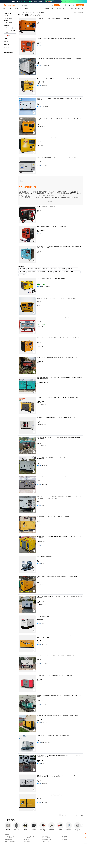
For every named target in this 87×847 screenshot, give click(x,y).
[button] (52, 5)
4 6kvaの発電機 (62, 268)
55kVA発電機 (45, 836)
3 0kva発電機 (30, 268)
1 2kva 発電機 (45, 841)
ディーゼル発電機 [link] (40, 12)
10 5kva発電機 (27, 841)
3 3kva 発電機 (53, 268)
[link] (85, 834)
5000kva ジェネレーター (72, 268)
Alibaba (19, 12)
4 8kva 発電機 (22, 268)
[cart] (70, 5)
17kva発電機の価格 (41, 271)
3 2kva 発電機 (45, 268)
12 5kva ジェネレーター (29, 836)
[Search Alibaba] (35, 5)
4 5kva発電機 (57, 271)
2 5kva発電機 (50, 271)
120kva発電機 (63, 836)
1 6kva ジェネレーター (65, 838)
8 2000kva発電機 (9, 836)
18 (76, 815)
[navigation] (10, 414)
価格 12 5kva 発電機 (31, 271)
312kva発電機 (65, 271)
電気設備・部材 (26, 12)
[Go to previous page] (56, 815)
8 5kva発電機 (37, 268)
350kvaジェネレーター (75, 271)
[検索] (57, 5)
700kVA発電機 (22, 274)
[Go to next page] (79, 815)
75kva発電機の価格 (46, 839)
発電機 (32, 12)
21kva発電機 (26, 839)
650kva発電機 (27, 838)
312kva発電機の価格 (10, 841)
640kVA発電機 (8, 839)
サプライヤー (47, 45)
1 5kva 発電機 (63, 839)
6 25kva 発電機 (8, 838)
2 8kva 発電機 (22, 271)
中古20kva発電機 (46, 838)
